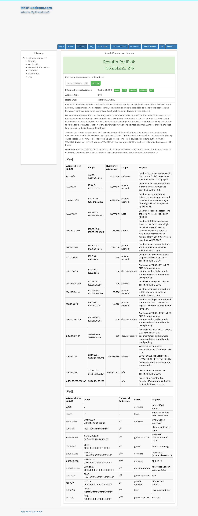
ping (124, 90)
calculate (133, 90)
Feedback (171, 46)
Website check (150, 46)
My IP (61, 46)
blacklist (143, 90)
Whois (70, 46)
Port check (134, 46)
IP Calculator (103, 46)
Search (96, 83)
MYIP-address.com (36, 8)
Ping (92, 46)
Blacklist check (119, 46)
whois (117, 90)
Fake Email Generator (31, 511)
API (161, 46)
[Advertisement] (119, 22)
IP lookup (81, 46)
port (151, 90)
